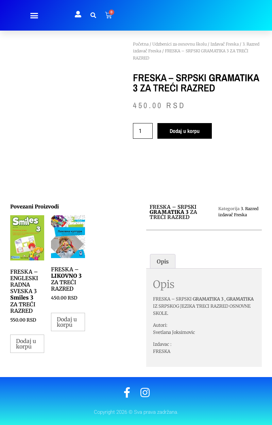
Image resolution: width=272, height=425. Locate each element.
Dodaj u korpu (185, 131)
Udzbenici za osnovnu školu (179, 44)
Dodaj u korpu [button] (26, 344)
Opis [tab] (163, 261)
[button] (34, 15)
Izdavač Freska (224, 44)
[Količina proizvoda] (143, 131)
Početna (141, 44)
